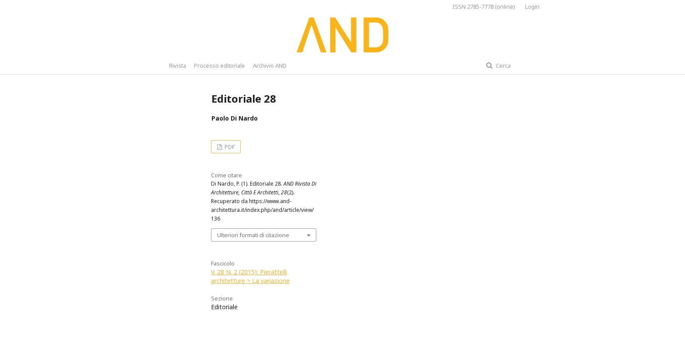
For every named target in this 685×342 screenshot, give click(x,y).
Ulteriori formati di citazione (253, 235)
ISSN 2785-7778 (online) (484, 6)
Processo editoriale (219, 65)
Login (532, 6)
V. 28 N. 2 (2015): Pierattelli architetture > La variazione (250, 276)
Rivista (177, 65)
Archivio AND (270, 65)
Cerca (503, 65)
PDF (229, 147)
